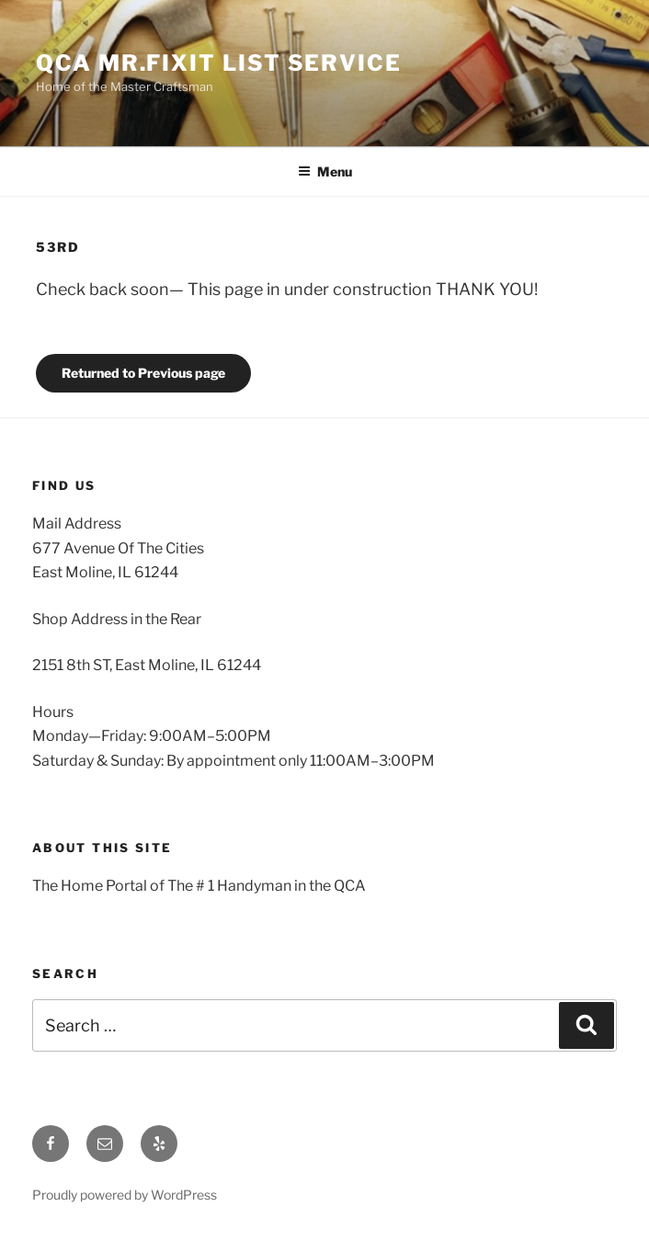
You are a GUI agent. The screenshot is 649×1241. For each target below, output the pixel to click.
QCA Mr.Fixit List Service (219, 63)
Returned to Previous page (143, 373)
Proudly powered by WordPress (124, 1194)
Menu (325, 171)
